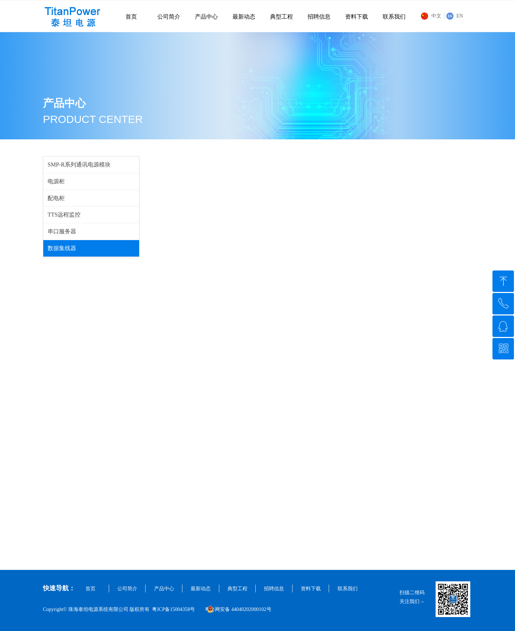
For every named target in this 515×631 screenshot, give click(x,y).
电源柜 (56, 181)
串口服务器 (62, 231)
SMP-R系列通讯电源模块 (79, 165)
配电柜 (56, 198)
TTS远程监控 (64, 215)
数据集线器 (62, 248)
